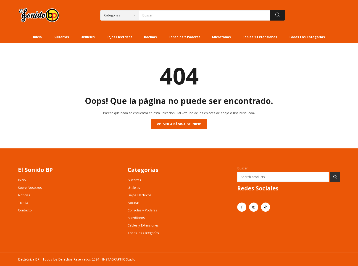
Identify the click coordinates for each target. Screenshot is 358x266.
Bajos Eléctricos (139, 195)
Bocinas (134, 202)
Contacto (25, 210)
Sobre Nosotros (30, 187)
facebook (241, 207)
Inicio (22, 180)
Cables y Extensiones (143, 225)
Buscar (242, 168)
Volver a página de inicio (179, 124)
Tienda (23, 202)
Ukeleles (134, 187)
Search (335, 177)
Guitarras (134, 180)
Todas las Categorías (143, 233)
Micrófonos (136, 218)
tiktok (265, 207)
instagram (253, 207)
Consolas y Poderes (142, 210)
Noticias (24, 195)
